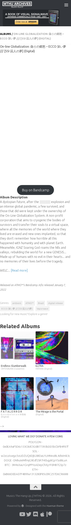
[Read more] (19, 270)
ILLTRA (52, 367)
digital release (55, 303)
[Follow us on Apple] (42, 514)
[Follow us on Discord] (35, 514)
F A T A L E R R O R (17, 414)
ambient (16, 303)
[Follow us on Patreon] (49, 514)
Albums (5, 33)
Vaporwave (42, 308)
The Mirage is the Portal (52, 413)
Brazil (41, 303)
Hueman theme (55, 505)
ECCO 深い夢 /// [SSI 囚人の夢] (16, 308)
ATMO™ (30, 303)
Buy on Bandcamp (35, 190)
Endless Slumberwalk (17, 367)
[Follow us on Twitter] (28, 514)
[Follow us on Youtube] (22, 514)
